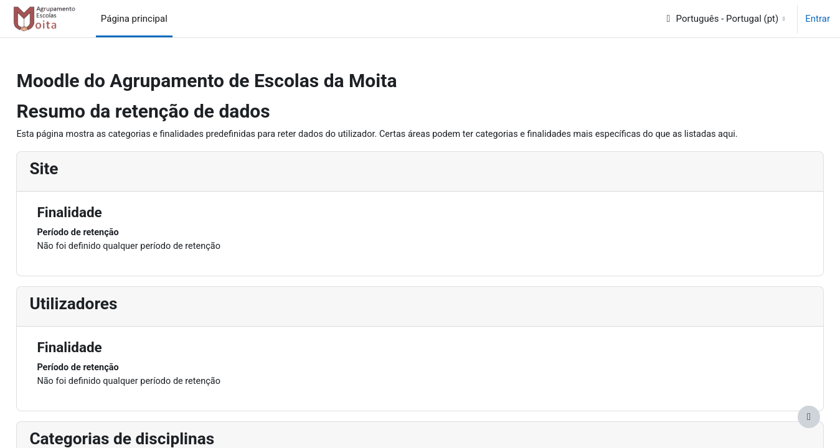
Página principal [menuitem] (134, 18)
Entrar (817, 18)
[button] (725, 18)
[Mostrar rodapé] (809, 417)
